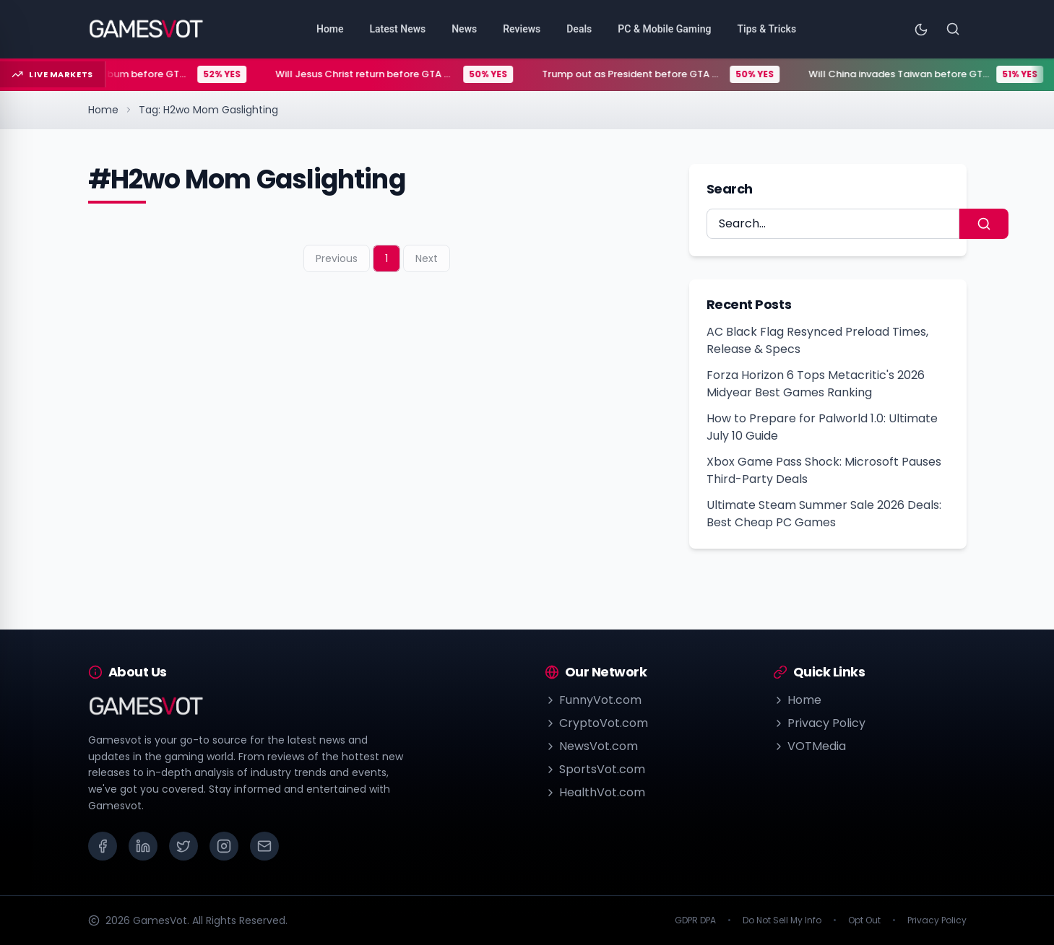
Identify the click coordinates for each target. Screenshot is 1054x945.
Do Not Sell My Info (782, 920)
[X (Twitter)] (183, 846)
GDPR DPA (695, 920)
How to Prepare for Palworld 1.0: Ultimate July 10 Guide (822, 427)
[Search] (953, 29)
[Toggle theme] (921, 28)
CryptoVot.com (596, 723)
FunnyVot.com (593, 700)
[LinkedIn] (143, 846)
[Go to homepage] (146, 28)
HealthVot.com (595, 792)
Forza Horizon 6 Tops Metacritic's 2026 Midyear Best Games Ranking (816, 384)
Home (103, 110)
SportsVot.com (595, 769)
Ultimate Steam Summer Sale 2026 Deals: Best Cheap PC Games (824, 514)
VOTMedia (809, 746)
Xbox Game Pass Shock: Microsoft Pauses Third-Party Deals (824, 470)
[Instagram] (223, 846)
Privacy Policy (819, 723)
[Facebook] (102, 846)
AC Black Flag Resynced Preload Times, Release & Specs (817, 340)
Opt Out (864, 920)
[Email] (264, 846)
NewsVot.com (591, 746)
